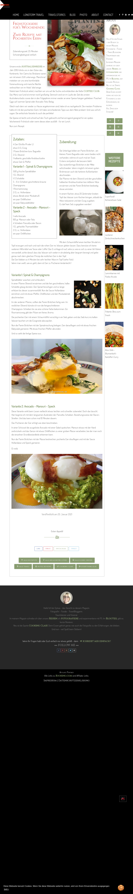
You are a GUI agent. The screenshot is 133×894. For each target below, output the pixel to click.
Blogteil (115, 78)
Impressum (50, 680)
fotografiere (112, 72)
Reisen (115, 68)
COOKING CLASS (65, 566)
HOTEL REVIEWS (43, 566)
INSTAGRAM (61, 549)
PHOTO (83, 14)
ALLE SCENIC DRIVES (82, 560)
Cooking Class (113, 88)
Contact (108, 14)
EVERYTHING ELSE (88, 566)
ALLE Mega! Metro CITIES (55, 560)
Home (16, 14)
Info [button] (6, 889)
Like (38, 549)
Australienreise (31, 66)
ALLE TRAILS (23, 566)
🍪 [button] (120, 888)
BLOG (72, 14)
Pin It (48, 549)
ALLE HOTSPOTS (29, 560)
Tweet (74, 549)
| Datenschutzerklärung (73, 680)
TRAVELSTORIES (56, 14)
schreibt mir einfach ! (95, 641)
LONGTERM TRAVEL (33, 14)
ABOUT (95, 14)
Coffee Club (91, 91)
